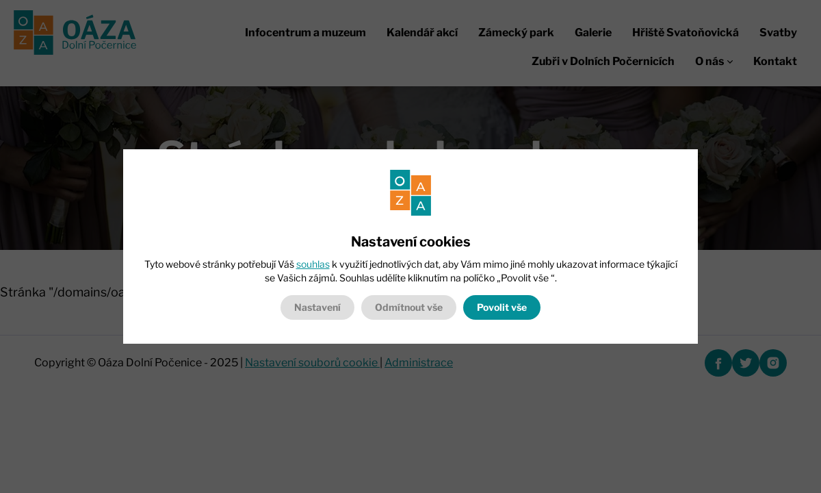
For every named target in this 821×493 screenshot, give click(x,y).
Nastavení (317, 307)
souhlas (313, 264)
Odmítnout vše (409, 307)
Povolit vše (502, 307)
